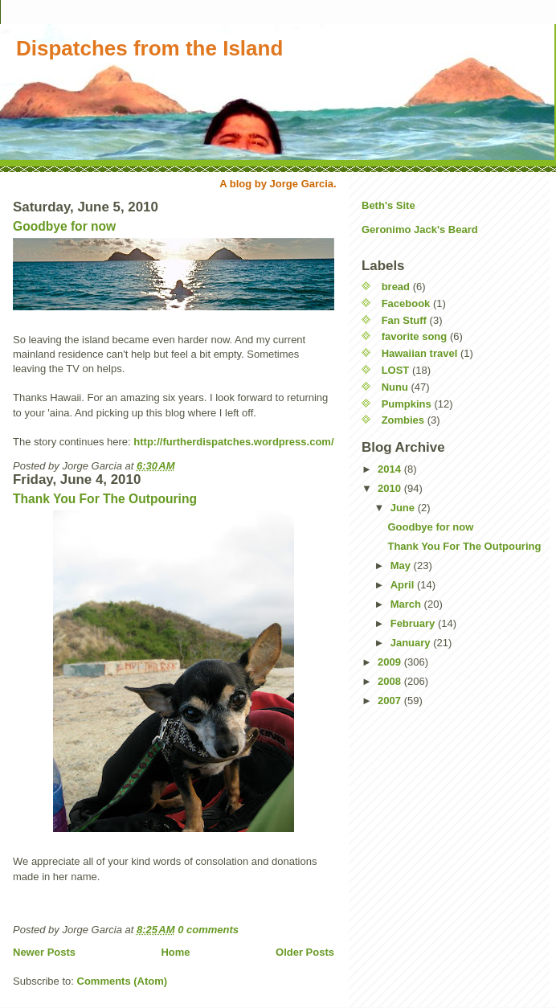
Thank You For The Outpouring (105, 499)
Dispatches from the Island (149, 48)
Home (175, 952)
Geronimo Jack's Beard (420, 229)
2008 (391, 681)
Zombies (403, 420)
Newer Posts (44, 952)
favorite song (415, 336)
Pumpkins (406, 404)
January (411, 643)
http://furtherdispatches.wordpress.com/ (233, 442)
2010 (391, 488)
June (404, 508)
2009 (391, 662)
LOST (396, 370)
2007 (391, 701)
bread (396, 287)
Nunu (395, 387)
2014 (391, 469)
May (402, 565)
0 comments (208, 930)
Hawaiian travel (420, 353)
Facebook (406, 303)
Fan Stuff (404, 320)
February (414, 623)
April (403, 585)
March (407, 604)
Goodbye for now (64, 226)
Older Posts (305, 952)
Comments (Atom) (122, 981)
